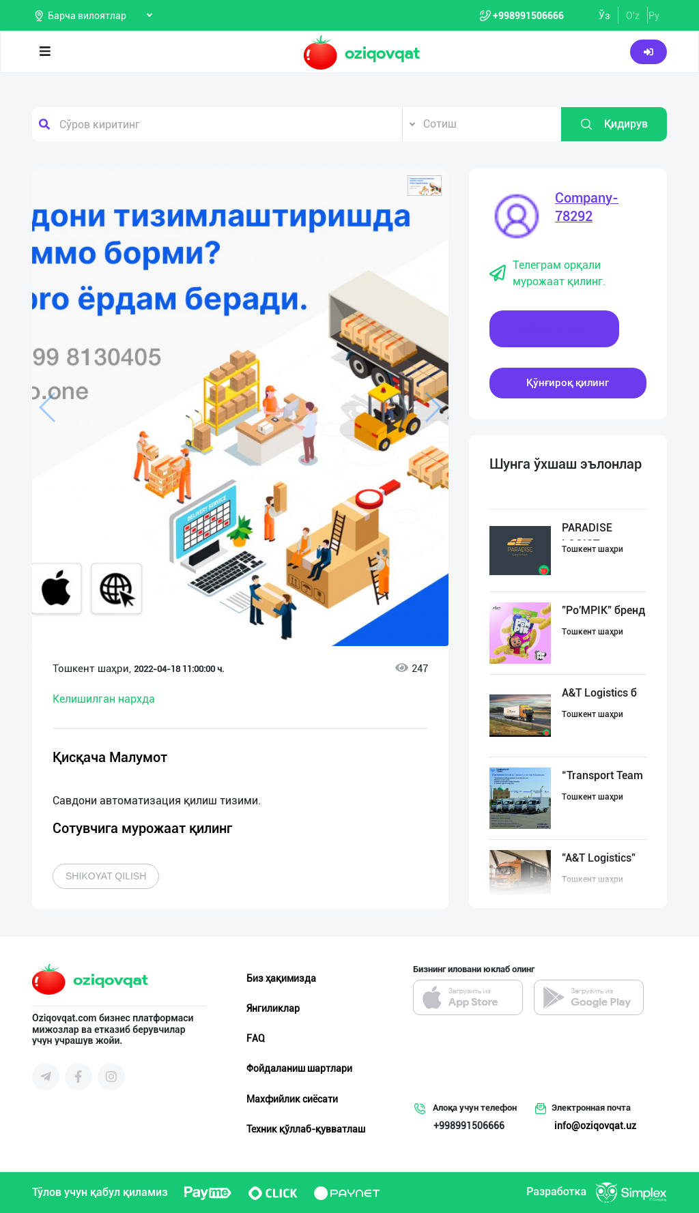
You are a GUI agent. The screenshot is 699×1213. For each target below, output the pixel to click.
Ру (653, 15)
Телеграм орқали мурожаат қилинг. (547, 273)
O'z (633, 15)
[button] (425, 185)
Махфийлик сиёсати (292, 1099)
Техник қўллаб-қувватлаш (305, 1129)
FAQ (255, 1038)
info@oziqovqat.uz (595, 1125)
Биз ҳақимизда (281, 978)
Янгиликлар (273, 1008)
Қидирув (614, 124)
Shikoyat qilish (106, 876)
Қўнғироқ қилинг (567, 383)
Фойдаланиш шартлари (299, 1068)
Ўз (604, 15)
